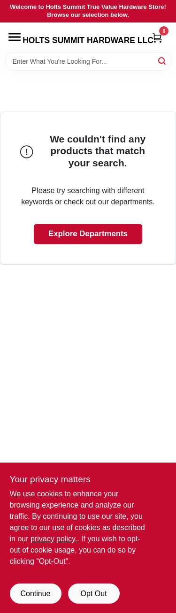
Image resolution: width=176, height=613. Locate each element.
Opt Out (93, 594)
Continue (35, 594)
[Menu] (14, 37)
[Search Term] (88, 61)
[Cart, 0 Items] (157, 38)
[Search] (162, 60)
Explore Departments (88, 233)
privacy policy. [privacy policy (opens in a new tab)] (54, 539)
